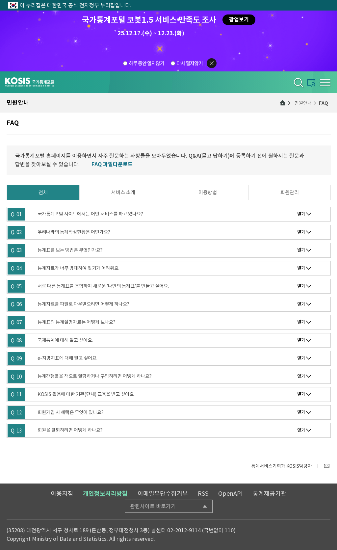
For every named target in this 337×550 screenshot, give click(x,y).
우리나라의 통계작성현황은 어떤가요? (74, 232)
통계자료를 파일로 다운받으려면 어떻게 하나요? (83, 304)
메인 (282, 102)
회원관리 (289, 192)
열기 (301, 214)
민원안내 (303, 103)
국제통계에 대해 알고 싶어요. (65, 340)
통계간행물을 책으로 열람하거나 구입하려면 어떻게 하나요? (95, 376)
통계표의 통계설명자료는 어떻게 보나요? (77, 322)
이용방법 (207, 192)
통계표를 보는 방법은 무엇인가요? (70, 250)
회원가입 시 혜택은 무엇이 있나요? (71, 412)
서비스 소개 (123, 192)
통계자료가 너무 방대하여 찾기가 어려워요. (78, 268)
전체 (43, 192)
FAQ (323, 103)
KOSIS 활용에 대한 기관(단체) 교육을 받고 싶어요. (86, 394)
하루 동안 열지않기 (146, 63)
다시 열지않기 (189, 63)
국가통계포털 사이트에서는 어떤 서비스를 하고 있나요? (90, 214)
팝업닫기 (212, 63)
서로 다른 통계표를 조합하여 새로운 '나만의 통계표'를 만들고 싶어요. (103, 286)
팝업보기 (239, 19)
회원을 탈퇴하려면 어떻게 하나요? (70, 430)
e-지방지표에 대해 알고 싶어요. (67, 358)
